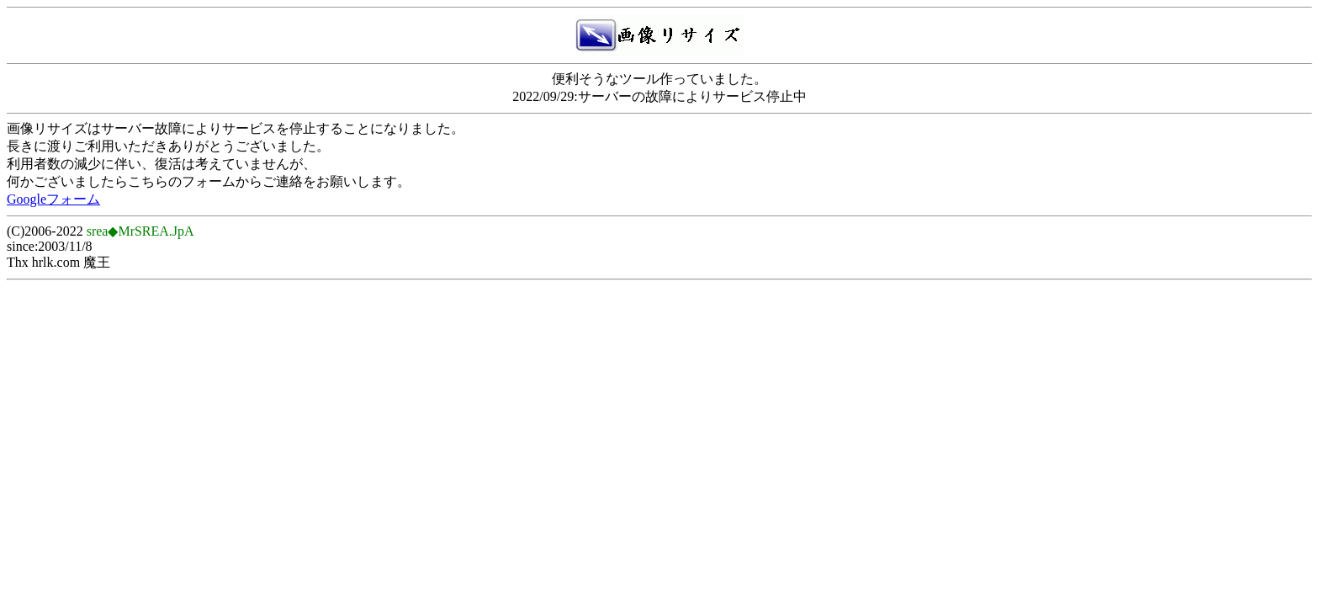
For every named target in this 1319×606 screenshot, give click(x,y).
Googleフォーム (53, 199)
